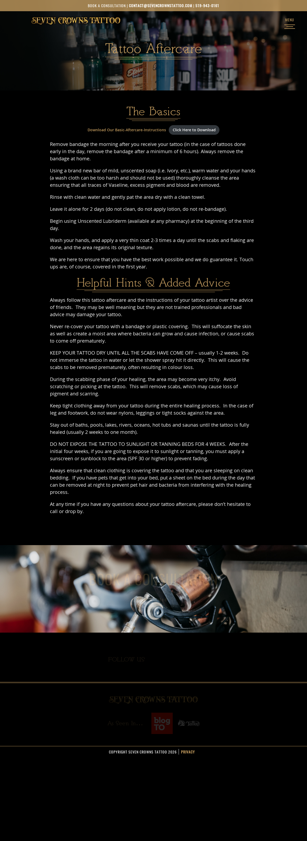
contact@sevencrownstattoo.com (160, 5)
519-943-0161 (207, 5)
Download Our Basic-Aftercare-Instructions (127, 129)
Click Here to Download (194, 129)
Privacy (188, 752)
